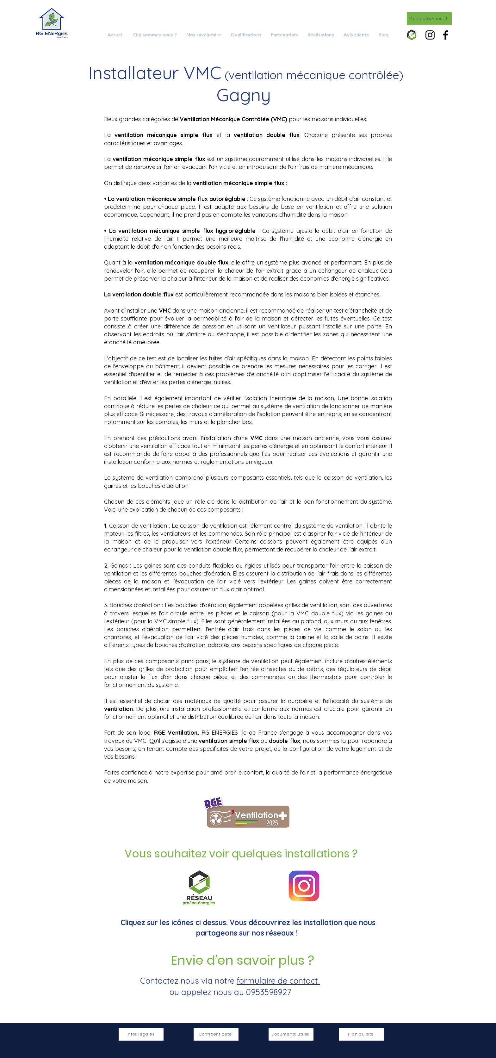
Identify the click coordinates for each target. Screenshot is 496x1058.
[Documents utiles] (291, 1034)
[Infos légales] (141, 1034)
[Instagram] (430, 35)
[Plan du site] (361, 1034)
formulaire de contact (278, 980)
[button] (204, 35)
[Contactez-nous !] (429, 18)
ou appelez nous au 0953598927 (230, 992)
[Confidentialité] (216, 1034)
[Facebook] (445, 35)
